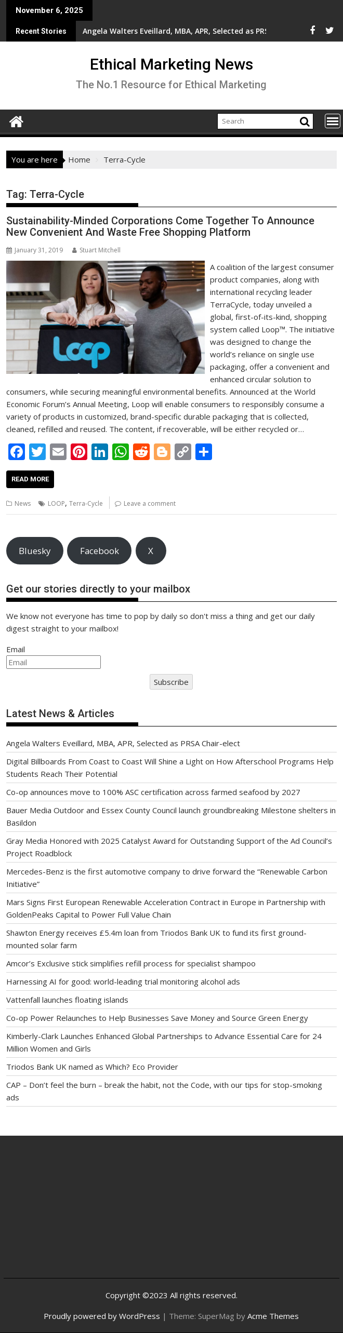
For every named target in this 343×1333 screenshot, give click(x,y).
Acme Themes (273, 1316)
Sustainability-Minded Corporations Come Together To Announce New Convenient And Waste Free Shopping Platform (160, 226)
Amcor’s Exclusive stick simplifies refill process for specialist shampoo (131, 963)
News (23, 503)
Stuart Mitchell (96, 250)
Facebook (99, 551)
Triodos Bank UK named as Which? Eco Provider (92, 1066)
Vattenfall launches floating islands (67, 999)
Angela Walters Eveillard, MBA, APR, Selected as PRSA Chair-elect (123, 743)
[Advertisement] (67, 1215)
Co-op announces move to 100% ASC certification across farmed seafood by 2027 (153, 792)
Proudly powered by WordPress (102, 1316)
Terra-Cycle (86, 503)
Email (15, 649)
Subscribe (171, 682)
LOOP (56, 503)
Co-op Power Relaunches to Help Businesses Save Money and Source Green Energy (157, 1018)
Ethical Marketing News (171, 64)
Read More (30, 479)
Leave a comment (150, 503)
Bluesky (34, 551)
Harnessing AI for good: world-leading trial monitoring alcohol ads (123, 981)
